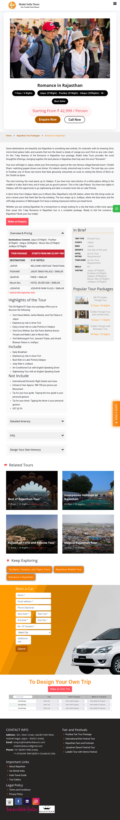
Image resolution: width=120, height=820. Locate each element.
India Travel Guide (17, 775)
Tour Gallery (15, 780)
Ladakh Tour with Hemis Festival (81, 752)
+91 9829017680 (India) (26, 749)
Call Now (74, 120)
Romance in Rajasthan (21, 577)
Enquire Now (48, 119)
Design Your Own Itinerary (37, 450)
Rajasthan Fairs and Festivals (79, 743)
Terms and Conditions (20, 790)
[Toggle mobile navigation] (115, 4)
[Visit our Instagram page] (36, 801)
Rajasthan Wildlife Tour (69, 569)
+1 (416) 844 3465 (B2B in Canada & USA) (34, 753)
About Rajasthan (17, 766)
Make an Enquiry (17, 221)
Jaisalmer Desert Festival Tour (80, 747)
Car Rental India (17, 771)
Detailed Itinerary (37, 421)
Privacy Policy (16, 794)
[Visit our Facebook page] (18, 801)
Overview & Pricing (37, 233)
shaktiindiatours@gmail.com (28, 746)
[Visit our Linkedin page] (27, 801)
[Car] (33, 632)
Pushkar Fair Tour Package (78, 734)
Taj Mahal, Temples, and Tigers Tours (29, 569)
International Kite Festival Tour (80, 739)
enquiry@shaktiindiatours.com (29, 742)
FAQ (37, 435)
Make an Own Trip (60, 689)
